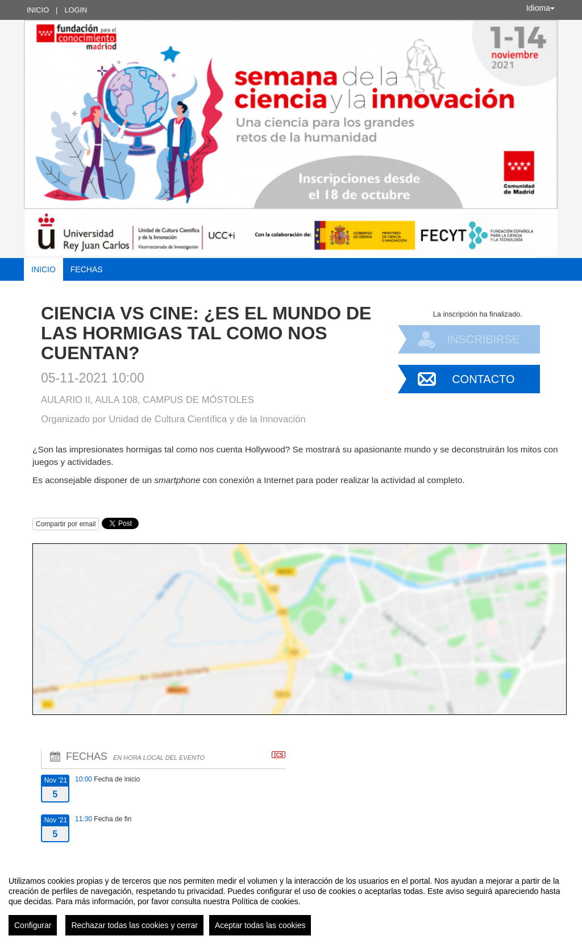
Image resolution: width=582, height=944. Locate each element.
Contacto (483, 379)
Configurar (32, 925)
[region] (291, 901)
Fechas (86, 269)
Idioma (540, 8)
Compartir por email (65, 524)
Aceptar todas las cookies (260, 925)
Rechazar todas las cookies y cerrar (134, 925)
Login (75, 10)
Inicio (38, 10)
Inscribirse (483, 339)
